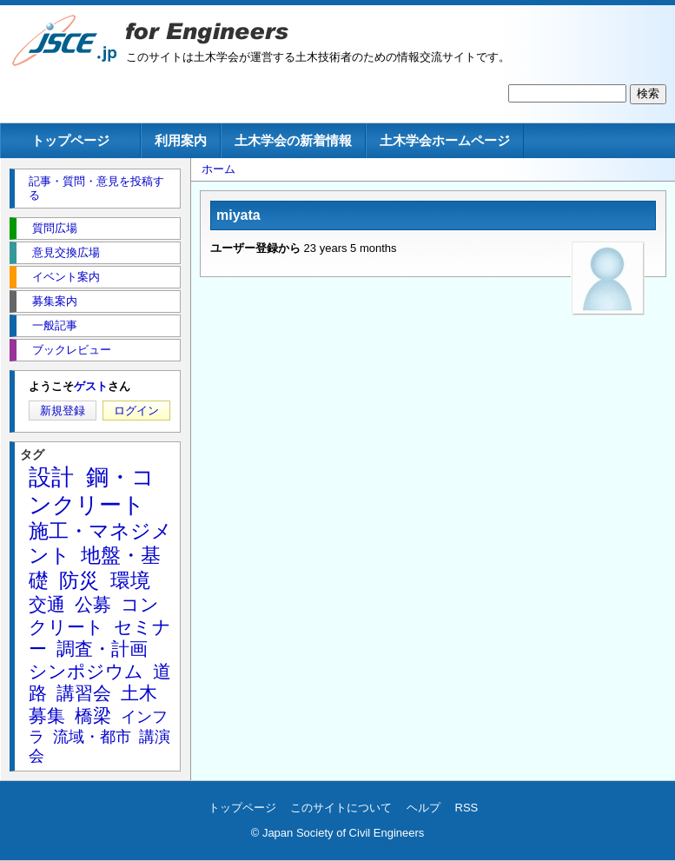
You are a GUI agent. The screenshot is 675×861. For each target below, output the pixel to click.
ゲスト (91, 386)
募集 (47, 715)
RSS (467, 807)
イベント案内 (66, 276)
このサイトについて (341, 807)
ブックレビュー (71, 349)
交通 (47, 604)
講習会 (83, 693)
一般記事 (54, 325)
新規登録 (62, 410)
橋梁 (93, 715)
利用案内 (181, 140)
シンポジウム (86, 671)
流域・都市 (92, 736)
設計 (51, 477)
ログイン (136, 410)
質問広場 (54, 228)
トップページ (70, 140)
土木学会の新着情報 (293, 140)
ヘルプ (423, 807)
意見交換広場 (66, 252)
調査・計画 (102, 649)
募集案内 (54, 301)
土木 (139, 693)
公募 (93, 604)
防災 (79, 580)
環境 (130, 580)
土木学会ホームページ (445, 140)
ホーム (218, 169)
